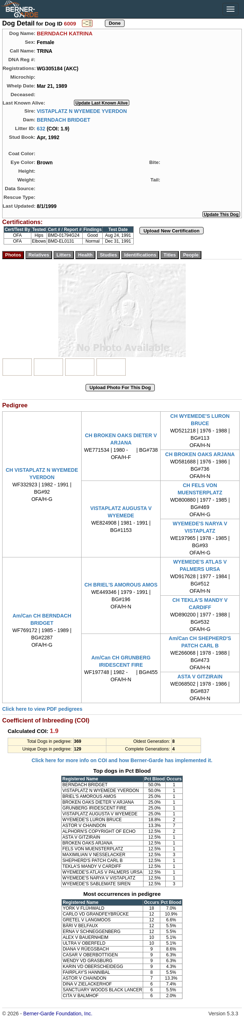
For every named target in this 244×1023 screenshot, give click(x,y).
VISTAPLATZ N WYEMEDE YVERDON (82, 111)
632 (41, 128)
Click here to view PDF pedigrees (42, 709)
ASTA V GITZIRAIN (200, 676)
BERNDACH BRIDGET (63, 119)
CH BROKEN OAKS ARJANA (200, 454)
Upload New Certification (171, 231)
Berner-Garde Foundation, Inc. (58, 1013)
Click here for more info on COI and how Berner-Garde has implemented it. (122, 760)
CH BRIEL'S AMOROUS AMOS (121, 585)
